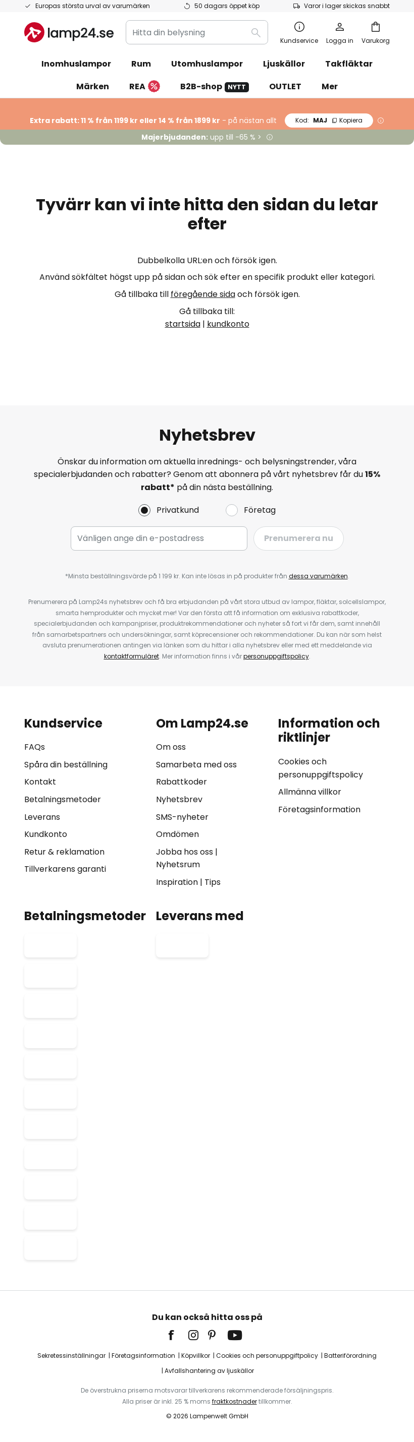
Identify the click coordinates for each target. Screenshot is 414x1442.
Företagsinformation (319, 809)
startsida (182, 324)
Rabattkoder (181, 782)
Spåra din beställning (66, 764)
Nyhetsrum (178, 864)
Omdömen (177, 834)
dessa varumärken (318, 576)
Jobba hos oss (184, 852)
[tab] (85, 802)
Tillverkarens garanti (65, 869)
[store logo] (69, 32)
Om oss (171, 747)
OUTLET (285, 86)
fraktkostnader (234, 1401)
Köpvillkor (195, 1355)
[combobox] (197, 32)
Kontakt (40, 782)
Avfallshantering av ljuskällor (209, 1370)
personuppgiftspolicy (276, 656)
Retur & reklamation (64, 852)
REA (144, 87)
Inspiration (177, 882)
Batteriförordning (350, 1355)
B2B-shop (214, 86)
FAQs (34, 747)
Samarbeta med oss (196, 764)
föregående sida (203, 294)
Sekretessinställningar (71, 1355)
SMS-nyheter (182, 817)
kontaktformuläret (131, 656)
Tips (212, 882)
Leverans (42, 817)
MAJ (329, 120)
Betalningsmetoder (62, 799)
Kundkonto (45, 834)
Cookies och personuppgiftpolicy (267, 1355)
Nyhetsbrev (179, 799)
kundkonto (228, 324)
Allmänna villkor (309, 792)
